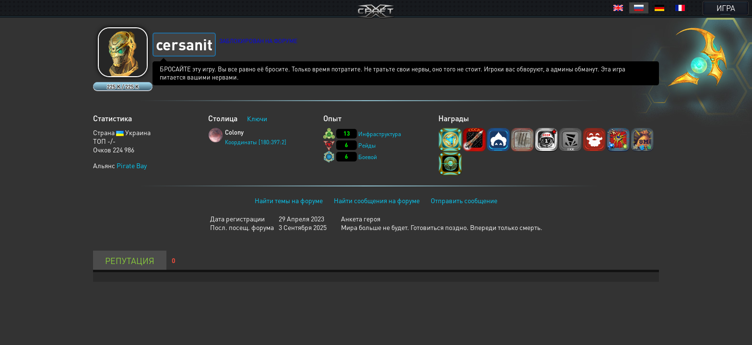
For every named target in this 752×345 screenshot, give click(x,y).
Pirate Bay (132, 165)
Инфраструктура (379, 134)
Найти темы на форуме (289, 200)
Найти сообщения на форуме (377, 200)
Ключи (257, 118)
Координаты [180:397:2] (255, 142)
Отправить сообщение (464, 200)
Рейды (367, 145)
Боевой (367, 157)
